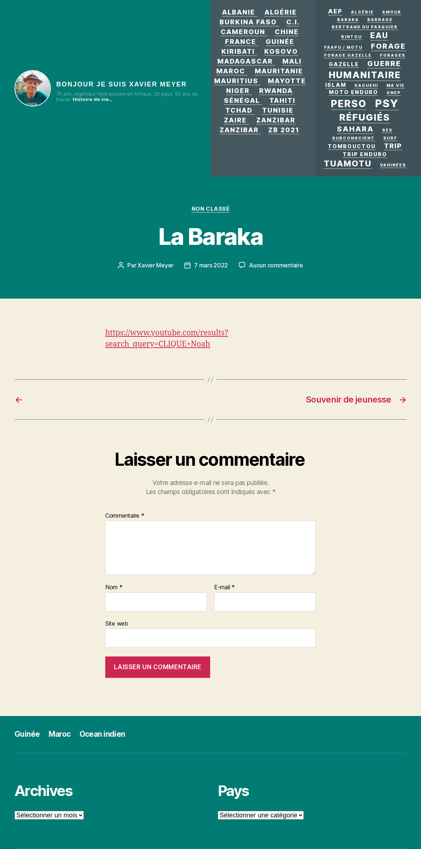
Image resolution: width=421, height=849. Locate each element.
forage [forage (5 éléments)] (388, 46)
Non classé (211, 209)
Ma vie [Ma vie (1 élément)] (396, 85)
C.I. (292, 22)
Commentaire (124, 516)
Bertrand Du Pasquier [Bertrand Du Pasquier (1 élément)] (365, 27)
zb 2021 (283, 130)
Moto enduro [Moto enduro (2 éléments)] (353, 92)
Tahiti (282, 100)
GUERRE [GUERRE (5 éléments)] (384, 63)
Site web (116, 623)
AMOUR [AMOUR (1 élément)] (391, 12)
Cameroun (243, 32)
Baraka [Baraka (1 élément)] (348, 19)
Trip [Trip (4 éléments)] (393, 146)
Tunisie (278, 110)
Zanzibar (275, 120)
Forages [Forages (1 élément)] (392, 55)
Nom (114, 587)
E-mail (224, 587)
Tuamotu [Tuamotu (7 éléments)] (348, 163)
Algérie (281, 12)
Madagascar (245, 61)
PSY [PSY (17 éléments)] (387, 103)
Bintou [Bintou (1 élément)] (351, 37)
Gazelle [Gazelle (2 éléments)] (344, 64)
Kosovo (281, 51)
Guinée (280, 41)
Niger (238, 90)
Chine (287, 32)
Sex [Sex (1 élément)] (387, 130)
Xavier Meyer (155, 265)
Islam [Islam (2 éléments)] (335, 85)
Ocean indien (102, 734)
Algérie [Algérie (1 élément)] (362, 12)
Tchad (239, 110)
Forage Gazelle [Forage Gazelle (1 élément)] (348, 55)
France (240, 41)
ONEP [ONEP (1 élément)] (394, 92)
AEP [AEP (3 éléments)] (335, 11)
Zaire (235, 120)
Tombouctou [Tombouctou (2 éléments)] (352, 146)
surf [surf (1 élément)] (390, 138)
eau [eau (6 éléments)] (379, 35)
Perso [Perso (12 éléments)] (349, 103)
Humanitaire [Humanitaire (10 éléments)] (365, 74)
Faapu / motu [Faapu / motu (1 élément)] (343, 47)
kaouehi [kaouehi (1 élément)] (366, 85)
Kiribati (238, 51)
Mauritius (236, 81)
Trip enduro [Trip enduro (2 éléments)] (365, 154)
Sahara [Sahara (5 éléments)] (355, 129)
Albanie (238, 12)
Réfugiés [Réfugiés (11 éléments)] (364, 117)
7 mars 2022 (211, 265)
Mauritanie (279, 71)
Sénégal (242, 100)
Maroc (230, 71)
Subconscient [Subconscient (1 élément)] (353, 138)
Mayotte (287, 81)
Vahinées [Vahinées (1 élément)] (393, 165)
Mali (292, 61)
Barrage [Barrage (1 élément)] (380, 19)
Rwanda (276, 90)
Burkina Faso (248, 22)
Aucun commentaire (276, 265)
